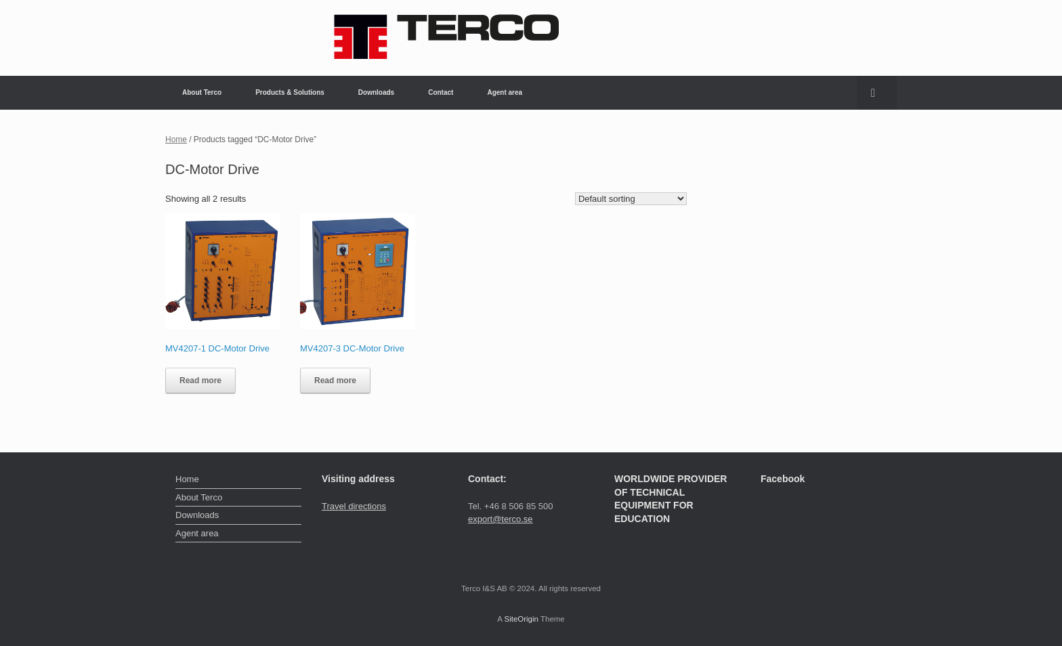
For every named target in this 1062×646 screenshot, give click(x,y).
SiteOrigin (521, 619)
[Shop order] (631, 198)
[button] (877, 93)
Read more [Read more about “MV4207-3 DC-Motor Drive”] (335, 380)
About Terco (201, 92)
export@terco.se (500, 519)
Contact (440, 92)
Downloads (376, 92)
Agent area (504, 92)
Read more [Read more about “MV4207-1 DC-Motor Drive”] (200, 380)
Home (176, 139)
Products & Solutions (289, 92)
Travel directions (354, 506)
